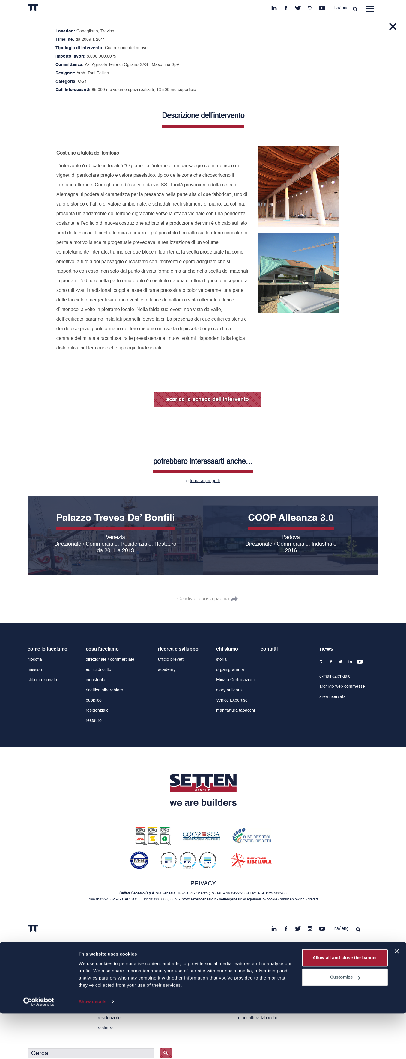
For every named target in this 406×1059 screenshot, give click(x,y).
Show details (92, 1047)
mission (35, 670)
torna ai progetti (205, 481)
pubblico (94, 700)
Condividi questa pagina (203, 599)
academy (166, 670)
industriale (95, 680)
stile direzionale (42, 680)
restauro (94, 721)
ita (336, 8)
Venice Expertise (232, 700)
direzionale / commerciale (110, 659)
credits (313, 899)
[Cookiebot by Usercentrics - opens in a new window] (39, 1047)
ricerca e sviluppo (178, 649)
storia (221, 659)
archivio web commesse (342, 686)
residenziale (97, 710)
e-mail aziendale (335, 676)
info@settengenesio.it (198, 899)
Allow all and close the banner (344, 1003)
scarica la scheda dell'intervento (207, 399)
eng (345, 8)
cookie (272, 899)
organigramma (230, 670)
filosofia (35, 659)
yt (322, 7)
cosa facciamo (102, 649)
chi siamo (227, 649)
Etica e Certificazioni (235, 680)
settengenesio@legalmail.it (241, 899)
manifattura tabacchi (235, 710)
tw (298, 7)
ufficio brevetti (171, 659)
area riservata (332, 697)
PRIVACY (203, 884)
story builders (229, 690)
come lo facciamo (47, 649)
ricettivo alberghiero (104, 690)
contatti (269, 649)
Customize (345, 1022)
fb (286, 7)
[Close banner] (397, 997)
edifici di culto (98, 670)
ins (310, 7)
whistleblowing (292, 899)
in (274, 7)
